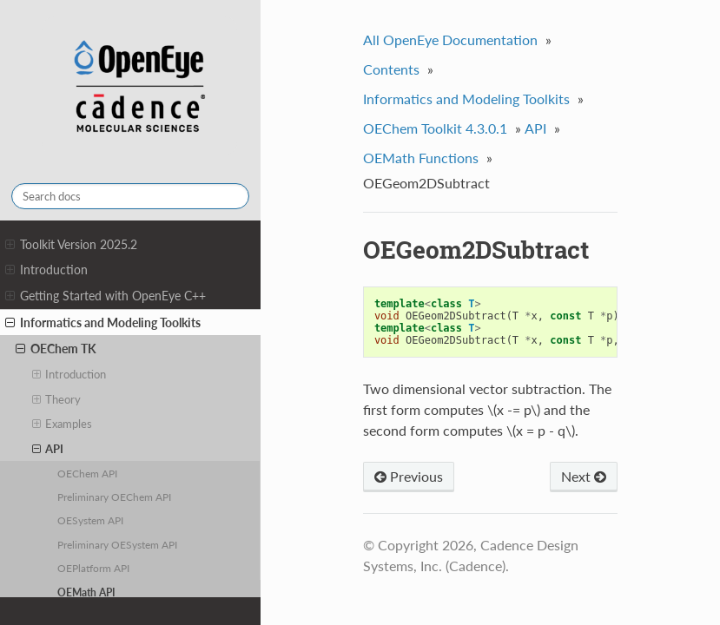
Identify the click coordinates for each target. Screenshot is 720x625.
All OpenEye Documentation (450, 39)
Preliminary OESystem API (117, 544)
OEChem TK (56, 349)
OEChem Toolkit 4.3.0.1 (435, 128)
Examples (62, 423)
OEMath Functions (421, 157)
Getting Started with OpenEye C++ (105, 296)
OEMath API (86, 592)
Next (583, 476)
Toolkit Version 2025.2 (71, 245)
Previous (408, 476)
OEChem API (87, 473)
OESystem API (90, 520)
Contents (391, 69)
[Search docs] (130, 196)
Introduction (46, 270)
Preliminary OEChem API (114, 496)
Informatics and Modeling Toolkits (103, 323)
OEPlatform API (93, 568)
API (48, 449)
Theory (57, 399)
